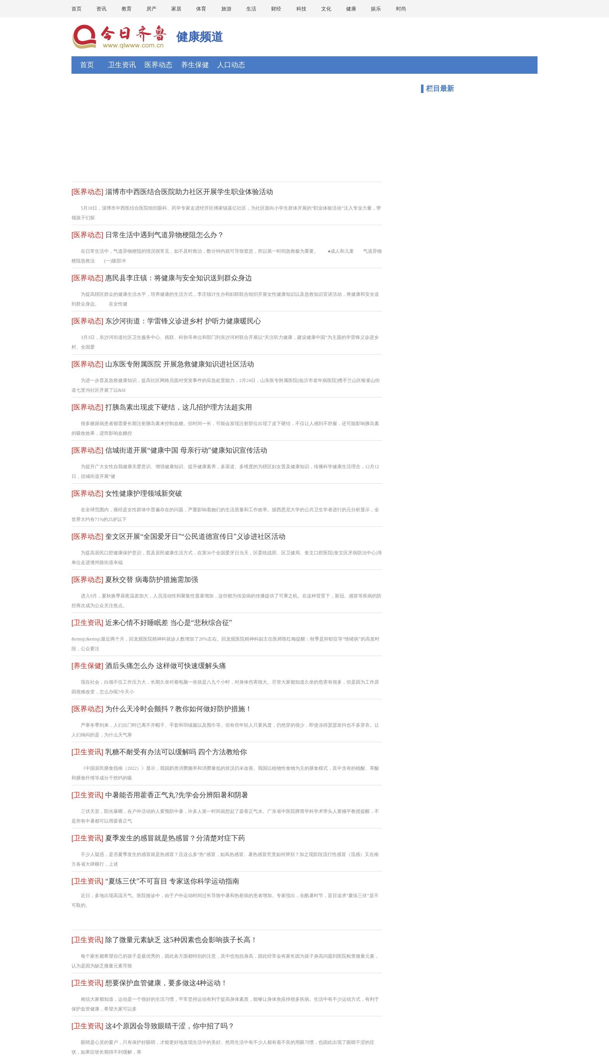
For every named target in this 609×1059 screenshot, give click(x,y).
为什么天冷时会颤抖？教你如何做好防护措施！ (178, 709)
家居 (176, 9)
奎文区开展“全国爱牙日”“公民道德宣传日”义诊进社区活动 (195, 536)
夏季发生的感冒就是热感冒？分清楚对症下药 (175, 838)
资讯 (101, 9)
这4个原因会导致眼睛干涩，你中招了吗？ (170, 1026)
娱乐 (376, 9)
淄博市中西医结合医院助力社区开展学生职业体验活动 (189, 192)
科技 (301, 9)
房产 (151, 9)
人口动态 (231, 65)
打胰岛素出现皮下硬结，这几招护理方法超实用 (178, 407)
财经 (276, 9)
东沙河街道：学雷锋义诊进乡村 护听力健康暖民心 (183, 321)
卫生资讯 (122, 65)
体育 (201, 9)
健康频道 (199, 36)
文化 (326, 9)
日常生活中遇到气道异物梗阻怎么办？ (164, 235)
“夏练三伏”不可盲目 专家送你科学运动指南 (172, 881)
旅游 (226, 9)
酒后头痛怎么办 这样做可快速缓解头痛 (165, 666)
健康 (351, 9)
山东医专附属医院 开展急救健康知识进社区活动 (179, 364)
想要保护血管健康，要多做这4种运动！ (166, 983)
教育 (127, 9)
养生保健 (195, 65)
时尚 (401, 9)
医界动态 (158, 65)
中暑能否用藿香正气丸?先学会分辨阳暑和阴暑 (176, 795)
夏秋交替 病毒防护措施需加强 (151, 579)
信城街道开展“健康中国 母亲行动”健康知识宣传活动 (186, 450)
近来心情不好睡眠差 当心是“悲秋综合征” (168, 623)
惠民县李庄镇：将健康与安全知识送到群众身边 (178, 278)
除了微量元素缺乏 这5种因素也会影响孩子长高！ (181, 940)
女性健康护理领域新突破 (143, 493)
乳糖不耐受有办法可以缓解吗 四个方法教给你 (176, 752)
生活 (251, 9)
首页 (76, 9)
